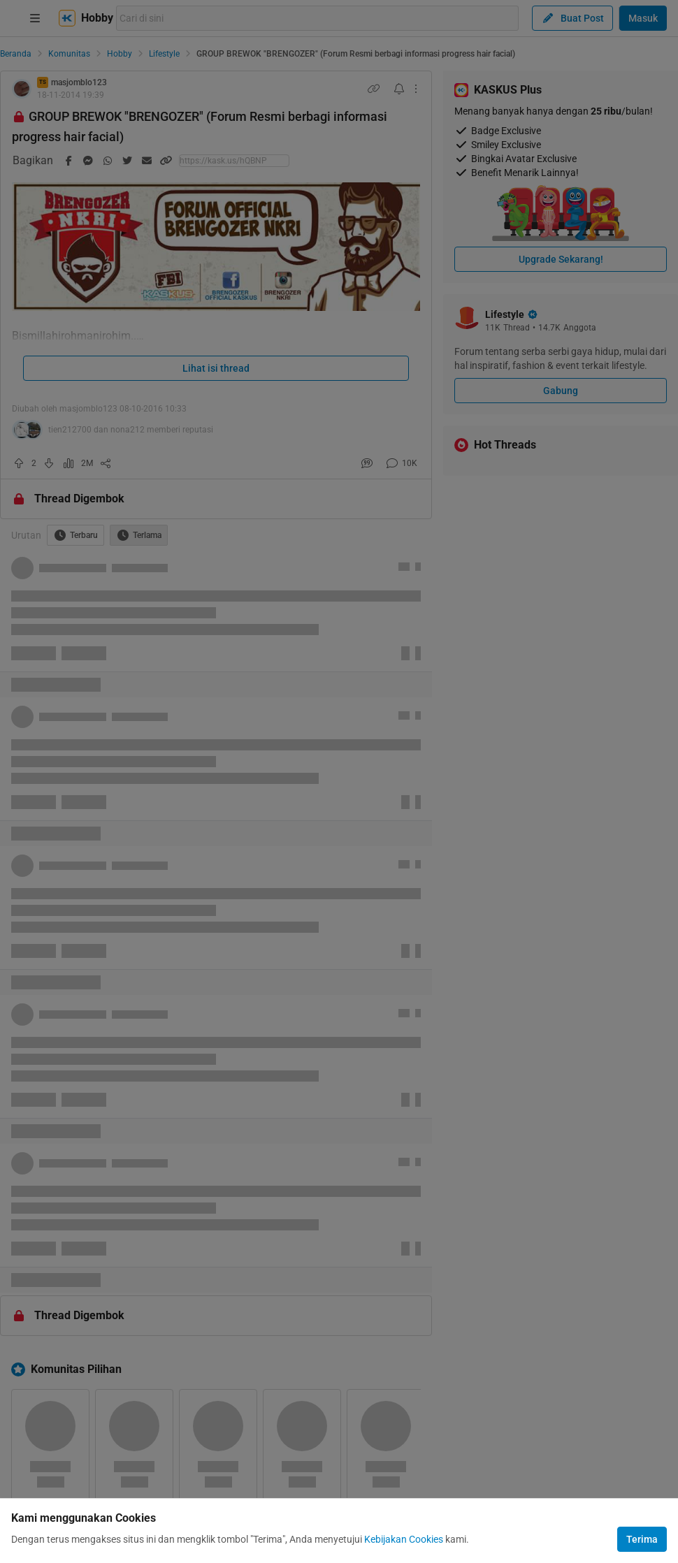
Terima (642, 1539)
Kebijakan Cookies (403, 1539)
